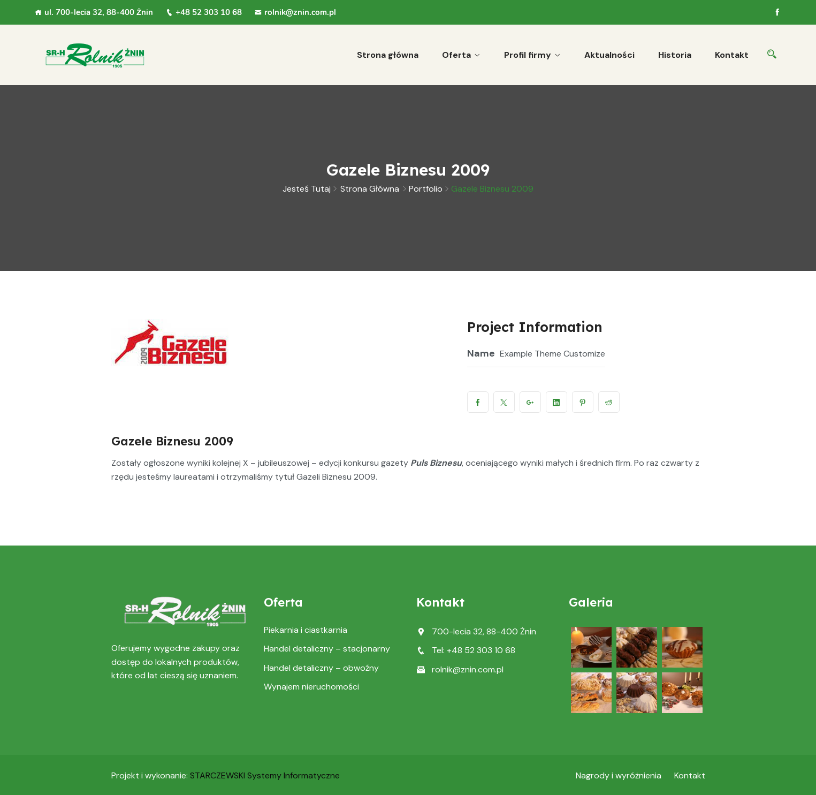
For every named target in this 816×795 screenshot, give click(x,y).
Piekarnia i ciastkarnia (305, 629)
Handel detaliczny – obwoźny (321, 667)
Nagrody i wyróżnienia (618, 775)
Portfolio (426, 188)
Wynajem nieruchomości (311, 686)
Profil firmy (527, 54)
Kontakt (732, 54)
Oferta (456, 54)
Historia (674, 54)
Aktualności (609, 54)
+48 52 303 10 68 (204, 12)
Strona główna (387, 54)
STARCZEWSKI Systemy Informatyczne (265, 775)
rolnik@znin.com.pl (295, 12)
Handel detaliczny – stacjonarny (327, 648)
